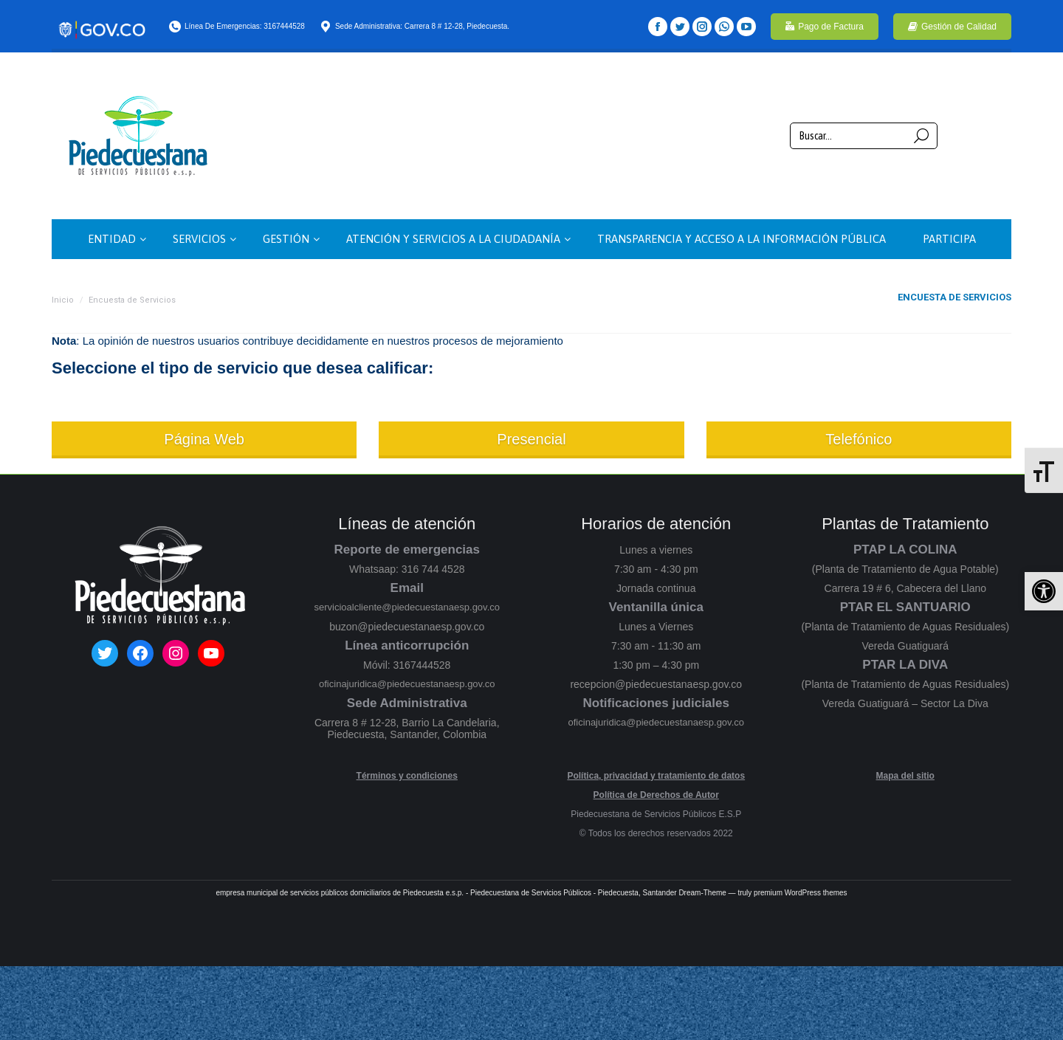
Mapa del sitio (905, 776)
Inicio (63, 300)
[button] (1044, 591)
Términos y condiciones (407, 776)
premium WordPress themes (800, 893)
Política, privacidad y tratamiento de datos (656, 776)
